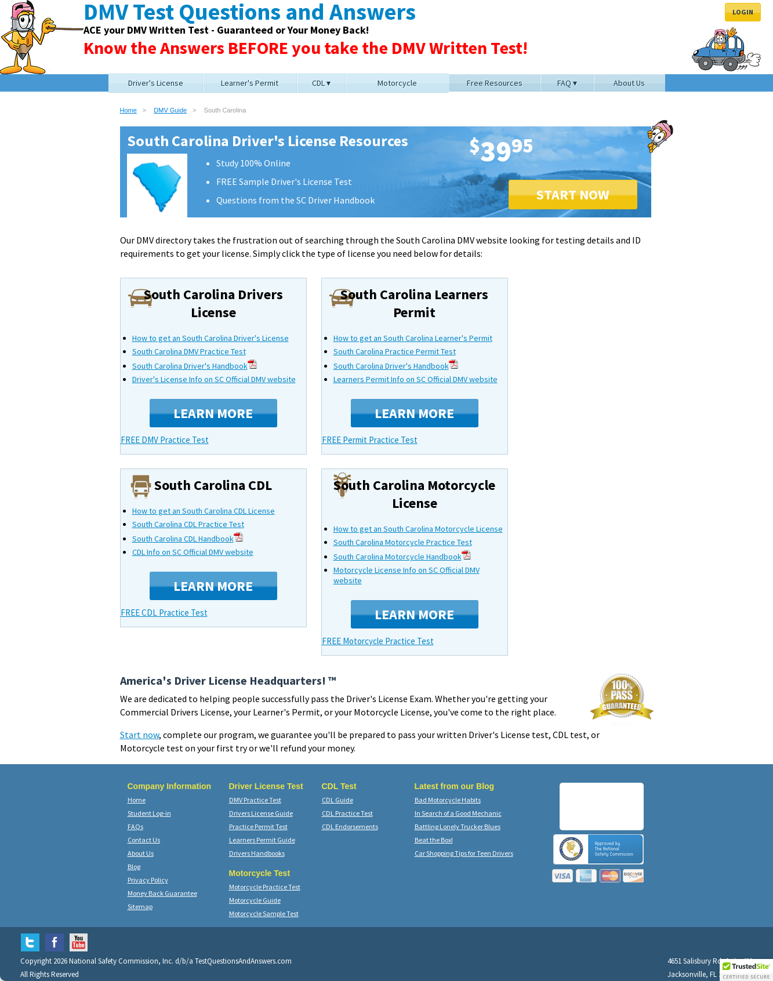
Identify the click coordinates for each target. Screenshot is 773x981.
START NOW (572, 195)
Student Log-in (149, 813)
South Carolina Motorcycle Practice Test (402, 542)
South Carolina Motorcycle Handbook (402, 556)
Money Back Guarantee (162, 893)
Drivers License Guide (261, 813)
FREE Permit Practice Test (370, 439)
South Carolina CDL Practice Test (188, 524)
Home (128, 110)
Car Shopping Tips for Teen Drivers (464, 853)
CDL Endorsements (350, 826)
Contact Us (144, 839)
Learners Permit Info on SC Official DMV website (415, 379)
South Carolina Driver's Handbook (194, 366)
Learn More (213, 413)
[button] (746, 970)
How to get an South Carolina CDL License (203, 511)
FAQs (135, 826)
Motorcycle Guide (255, 900)
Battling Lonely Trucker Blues (457, 826)
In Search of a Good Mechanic (458, 813)
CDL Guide (337, 799)
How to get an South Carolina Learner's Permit (412, 338)
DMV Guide (170, 110)
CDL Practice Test (347, 813)
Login (742, 12)
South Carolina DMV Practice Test (189, 351)
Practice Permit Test (258, 826)
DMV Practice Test (255, 799)
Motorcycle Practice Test (264, 886)
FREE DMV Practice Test (165, 439)
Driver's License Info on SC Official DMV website (214, 379)
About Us (141, 853)
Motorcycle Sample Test (264, 913)
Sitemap (140, 906)
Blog (134, 866)
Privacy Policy (148, 879)
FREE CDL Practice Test (164, 612)
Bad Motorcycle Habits (448, 799)
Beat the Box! (434, 839)
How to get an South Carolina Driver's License (210, 338)
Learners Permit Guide (262, 839)
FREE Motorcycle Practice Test (378, 640)
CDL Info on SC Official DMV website (192, 552)
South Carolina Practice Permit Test (394, 351)
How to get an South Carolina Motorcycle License (418, 529)
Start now (139, 734)
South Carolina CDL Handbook (187, 538)
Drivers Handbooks (257, 853)
